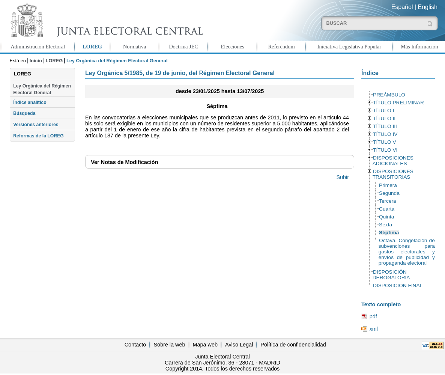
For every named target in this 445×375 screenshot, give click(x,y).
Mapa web (205, 345)
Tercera (387, 201)
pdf (373, 316)
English (427, 7)
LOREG (92, 47)
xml (374, 329)
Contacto (135, 345)
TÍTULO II (384, 118)
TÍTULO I (383, 110)
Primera (388, 185)
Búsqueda (24, 113)
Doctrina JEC (183, 47)
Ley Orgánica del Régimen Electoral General (42, 89)
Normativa (134, 47)
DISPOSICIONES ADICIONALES (393, 160)
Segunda (389, 193)
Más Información (419, 47)
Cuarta (386, 209)
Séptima (389, 232)
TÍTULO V (384, 142)
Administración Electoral (38, 47)
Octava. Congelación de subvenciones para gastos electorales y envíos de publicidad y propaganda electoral (407, 252)
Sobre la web (169, 345)
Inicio (36, 60)
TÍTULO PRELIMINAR (398, 102)
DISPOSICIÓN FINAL (397, 285)
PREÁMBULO (389, 95)
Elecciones (232, 47)
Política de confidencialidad (293, 345)
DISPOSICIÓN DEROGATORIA (391, 274)
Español (402, 7)
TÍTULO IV (385, 134)
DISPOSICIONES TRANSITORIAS (393, 174)
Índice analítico (29, 102)
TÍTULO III (385, 126)
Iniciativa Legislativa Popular (349, 47)
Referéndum (281, 47)
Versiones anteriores (35, 124)
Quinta (386, 217)
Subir (342, 177)
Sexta (385, 224)
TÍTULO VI (385, 150)
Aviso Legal (239, 345)
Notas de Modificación (124, 162)
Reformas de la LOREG (38, 136)
